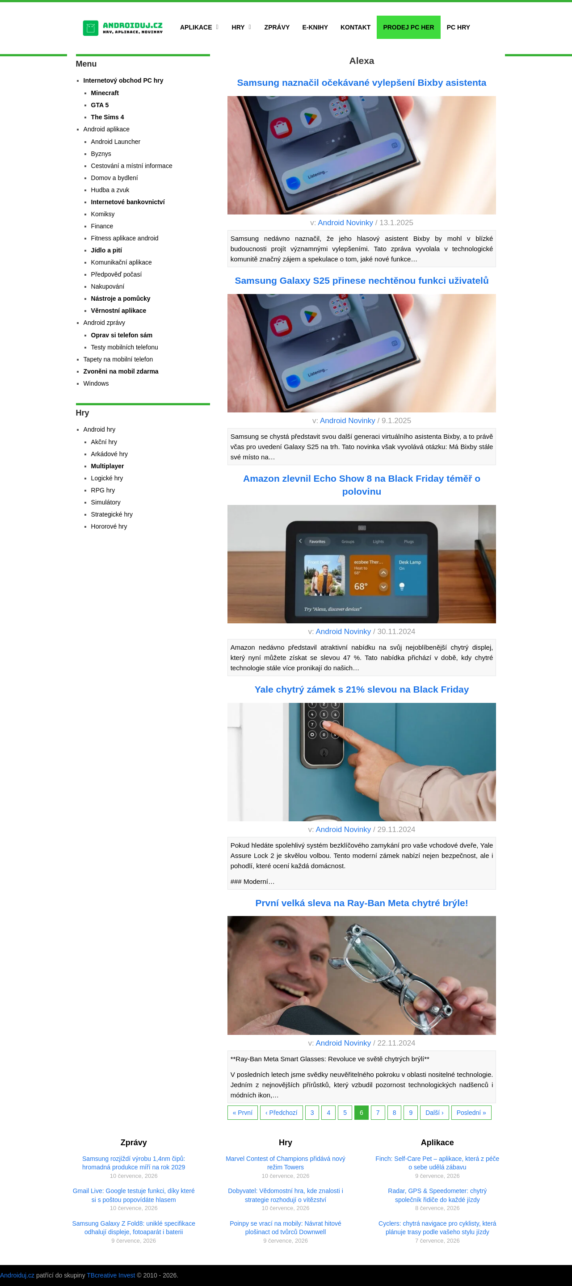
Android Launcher (116, 141)
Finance (102, 226)
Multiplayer (107, 466)
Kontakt (355, 27)
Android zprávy (104, 322)
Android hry (100, 429)
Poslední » (471, 1112)
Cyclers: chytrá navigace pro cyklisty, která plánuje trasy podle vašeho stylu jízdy (437, 1228)
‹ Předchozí (281, 1112)
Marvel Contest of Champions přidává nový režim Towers (285, 1163)
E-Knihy (315, 27)
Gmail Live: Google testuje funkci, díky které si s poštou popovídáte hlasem (134, 1195)
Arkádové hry (109, 454)
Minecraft (105, 93)
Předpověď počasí (116, 274)
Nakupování (108, 286)
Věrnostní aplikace (119, 310)
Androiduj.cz (17, 1275)
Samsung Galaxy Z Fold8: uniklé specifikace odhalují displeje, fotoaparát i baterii (133, 1228)
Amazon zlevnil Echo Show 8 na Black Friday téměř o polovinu (361, 484)
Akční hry (104, 441)
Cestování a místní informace (131, 165)
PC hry (458, 27)
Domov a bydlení (114, 177)
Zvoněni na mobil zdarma (121, 371)
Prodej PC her (408, 27)
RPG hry (103, 490)
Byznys (101, 153)
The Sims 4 (107, 117)
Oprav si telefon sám (122, 335)
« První (242, 1112)
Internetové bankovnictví (128, 202)
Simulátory (106, 502)
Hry (238, 27)
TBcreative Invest (111, 1275)
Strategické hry (112, 514)
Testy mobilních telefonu (124, 347)
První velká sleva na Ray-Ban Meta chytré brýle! (361, 903)
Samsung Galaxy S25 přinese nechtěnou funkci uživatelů (361, 280)
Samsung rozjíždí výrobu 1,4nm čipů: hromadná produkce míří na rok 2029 (133, 1163)
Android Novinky (345, 223)
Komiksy (103, 214)
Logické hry (107, 478)
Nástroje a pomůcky (121, 298)
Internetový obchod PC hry (124, 80)
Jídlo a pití (106, 250)
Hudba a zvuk (110, 189)
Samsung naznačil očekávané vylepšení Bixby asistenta (362, 82)
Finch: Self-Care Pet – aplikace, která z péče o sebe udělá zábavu (437, 1163)
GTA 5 (100, 105)
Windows (96, 383)
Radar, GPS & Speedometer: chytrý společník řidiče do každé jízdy (437, 1195)
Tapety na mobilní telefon (118, 359)
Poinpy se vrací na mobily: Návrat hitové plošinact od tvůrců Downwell (285, 1228)
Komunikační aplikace (121, 262)
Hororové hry (109, 526)
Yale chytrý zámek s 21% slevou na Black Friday (362, 689)
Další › (434, 1112)
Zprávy (277, 27)
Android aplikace (107, 129)
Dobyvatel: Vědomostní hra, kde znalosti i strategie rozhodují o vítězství (285, 1195)
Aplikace (196, 27)
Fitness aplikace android (125, 238)
